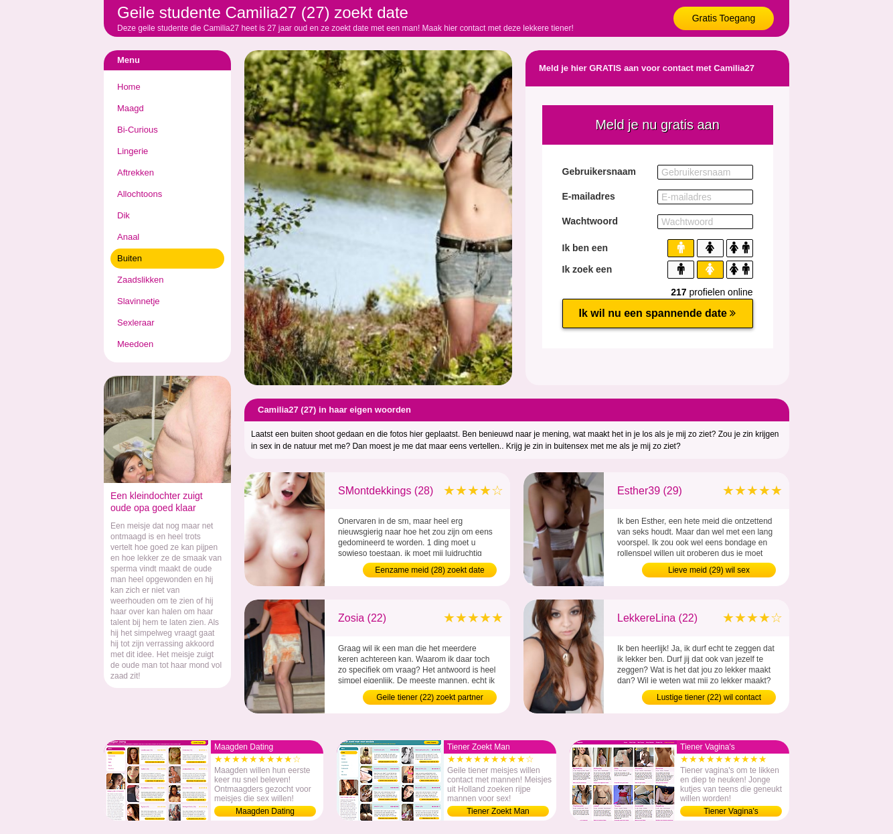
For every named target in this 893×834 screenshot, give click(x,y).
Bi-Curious (137, 130)
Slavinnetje (138, 301)
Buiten (129, 258)
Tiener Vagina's (731, 811)
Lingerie (132, 151)
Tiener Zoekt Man (498, 811)
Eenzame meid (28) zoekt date (429, 570)
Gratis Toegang (724, 18)
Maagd (130, 108)
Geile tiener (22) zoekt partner (429, 697)
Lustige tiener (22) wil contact (709, 697)
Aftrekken (135, 172)
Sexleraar (136, 323)
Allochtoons (139, 194)
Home (129, 87)
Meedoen (135, 344)
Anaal (128, 237)
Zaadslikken (140, 280)
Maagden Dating (265, 811)
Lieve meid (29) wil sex (709, 570)
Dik (123, 215)
